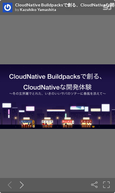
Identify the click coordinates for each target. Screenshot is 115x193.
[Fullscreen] (106, 184)
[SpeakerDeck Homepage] (107, 8)
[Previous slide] (8, 184)
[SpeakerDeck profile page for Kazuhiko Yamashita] (7, 8)
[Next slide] (20, 184)
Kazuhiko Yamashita (38, 10)
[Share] (94, 184)
